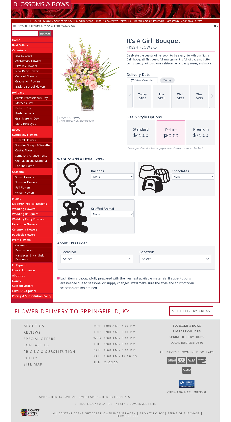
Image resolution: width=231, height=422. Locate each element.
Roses (16, 129)
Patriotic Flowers (23, 234)
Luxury (16, 280)
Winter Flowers (25, 192)
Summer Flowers (26, 182)
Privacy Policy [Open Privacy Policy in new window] (152, 413)
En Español (19, 265)
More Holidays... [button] (25, 123)
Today (167, 80)
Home (16, 40)
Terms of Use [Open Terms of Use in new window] (127, 416)
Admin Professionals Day (31, 98)
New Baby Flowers (27, 71)
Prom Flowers (21, 240)
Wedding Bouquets (25, 214)
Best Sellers (20, 45)
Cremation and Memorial (31, 161)
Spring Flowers (24, 177)
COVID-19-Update (24, 291)
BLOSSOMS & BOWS (41, 4)
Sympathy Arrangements (31, 155)
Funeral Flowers (25, 140)
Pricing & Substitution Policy (31, 296)
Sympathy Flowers (25, 135)
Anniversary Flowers (28, 61)
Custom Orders (22, 286)
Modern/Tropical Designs (29, 204)
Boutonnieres (24, 250)
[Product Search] (25, 33)
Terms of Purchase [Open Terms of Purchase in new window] (184, 413)
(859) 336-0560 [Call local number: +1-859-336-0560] (68, 25)
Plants (16, 198)
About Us (18, 275)
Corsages (21, 245)
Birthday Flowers (26, 66)
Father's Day (23, 108)
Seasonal (18, 172)
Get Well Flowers (26, 76)
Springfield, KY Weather (93, 404)
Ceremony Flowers (24, 229)
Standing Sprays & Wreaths (32, 145)
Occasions (19, 50)
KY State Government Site (136, 404)
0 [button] (215, 25)
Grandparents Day (27, 118)
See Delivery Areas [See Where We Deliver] (191, 311)
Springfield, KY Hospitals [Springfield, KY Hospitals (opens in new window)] (110, 397)
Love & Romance (23, 270)
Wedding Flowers (23, 209)
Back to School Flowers (30, 86)
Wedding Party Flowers (28, 219)
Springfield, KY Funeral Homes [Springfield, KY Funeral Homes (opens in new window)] (63, 397)
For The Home (24, 166)
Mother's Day (24, 103)
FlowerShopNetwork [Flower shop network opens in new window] (118, 413)
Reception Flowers (24, 224)
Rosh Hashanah (25, 113)
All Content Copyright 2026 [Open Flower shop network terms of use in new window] (75, 413)
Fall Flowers (23, 187)
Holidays (18, 92)
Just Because (23, 55)
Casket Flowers (25, 150)
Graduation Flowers (27, 81)
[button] (186, 384)
